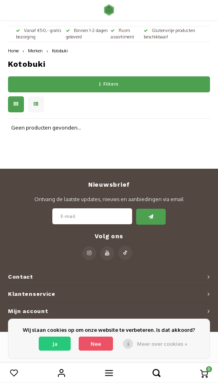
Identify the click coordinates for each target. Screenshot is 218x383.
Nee (96, 344)
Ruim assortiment (122, 34)
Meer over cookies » (162, 344)
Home (13, 50)
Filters (108, 84)
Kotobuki (60, 50)
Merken (35, 50)
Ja (54, 344)
